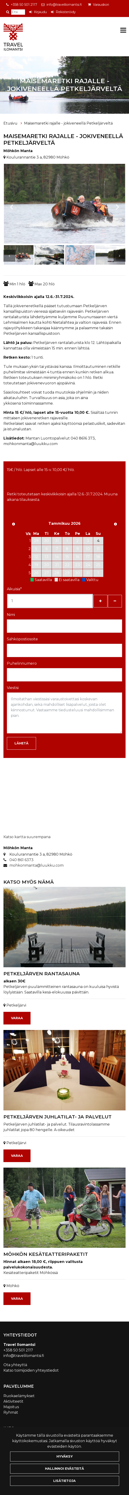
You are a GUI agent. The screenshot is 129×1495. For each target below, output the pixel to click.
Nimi (11, 615)
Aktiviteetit (13, 1401)
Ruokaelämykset (19, 1396)
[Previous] (11, 204)
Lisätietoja (64, 1481)
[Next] (117, 204)
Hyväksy (64, 1456)
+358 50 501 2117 (24, 5)
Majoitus (11, 1407)
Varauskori (101, 5)
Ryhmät (10, 1412)
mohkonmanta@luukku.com (36, 865)
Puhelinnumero (22, 663)
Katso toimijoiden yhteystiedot (31, 1370)
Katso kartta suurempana (26, 837)
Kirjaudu (40, 12)
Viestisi (13, 688)
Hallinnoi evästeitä (64, 1468)
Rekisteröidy (66, 12)
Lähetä (21, 743)
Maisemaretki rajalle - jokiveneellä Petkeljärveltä (68, 123)
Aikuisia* (14, 589)
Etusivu (10, 123)
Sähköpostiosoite (22, 639)
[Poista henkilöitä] (115, 601)
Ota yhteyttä (15, 1365)
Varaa (17, 1018)
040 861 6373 (21, 860)
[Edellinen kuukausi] (13, 524)
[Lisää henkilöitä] (100, 601)
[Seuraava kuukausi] (115, 524)
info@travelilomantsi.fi (64, 5)
